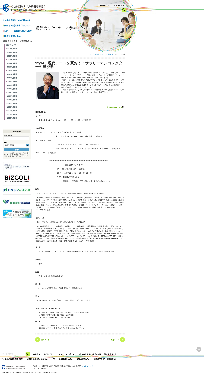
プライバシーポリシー (67, 354)
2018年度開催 (12, 74)
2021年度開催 (12, 63)
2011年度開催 (12, 100)
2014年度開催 (12, 89)
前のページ (45, 340)
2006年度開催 (12, 118)
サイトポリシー (49, 354)
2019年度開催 (12, 71)
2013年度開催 (12, 92)
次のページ (115, 340)
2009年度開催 (12, 107)
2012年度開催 (12, 96)
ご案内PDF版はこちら (115, 107)
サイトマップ (119, 6)
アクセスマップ (87, 366)
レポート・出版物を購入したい (63, 359)
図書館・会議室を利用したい (18, 25)
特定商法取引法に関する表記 (90, 354)
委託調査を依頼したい (83, 359)
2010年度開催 (12, 103)
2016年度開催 (12, 81)
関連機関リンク (110, 354)
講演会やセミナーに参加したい (105, 54)
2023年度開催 (12, 56)
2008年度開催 (12, 111)
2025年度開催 (12, 49)
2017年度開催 (12, 78)
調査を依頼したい (18, 36)
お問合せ (36, 354)
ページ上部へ (198, 349)
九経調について (105, 6)
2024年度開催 (12, 52)
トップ (92, 54)
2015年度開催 (12, 85)
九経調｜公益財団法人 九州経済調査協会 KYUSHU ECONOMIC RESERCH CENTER (25, 8)
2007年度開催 (12, 114)
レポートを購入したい (18, 31)
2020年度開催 (12, 67)
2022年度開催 (12, 60)
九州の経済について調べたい (18, 20)
